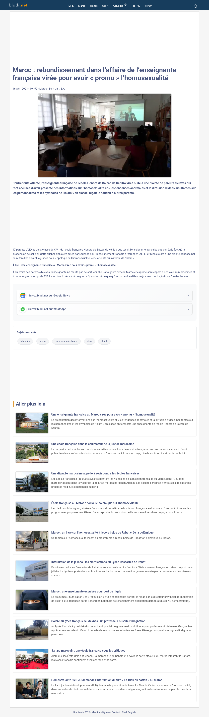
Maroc (81, 5)
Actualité (118, 5)
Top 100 (135, 5)
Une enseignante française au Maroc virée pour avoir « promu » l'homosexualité (103, 415)
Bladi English (129, 713)
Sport (105, 5)
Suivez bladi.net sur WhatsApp (48, 310)
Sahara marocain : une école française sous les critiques (88, 651)
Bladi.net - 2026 (81, 713)
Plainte (104, 342)
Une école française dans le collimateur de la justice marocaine (92, 445)
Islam (89, 342)
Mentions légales (101, 713)
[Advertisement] (104, 38)
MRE (71, 5)
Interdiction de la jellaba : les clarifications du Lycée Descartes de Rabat (98, 563)
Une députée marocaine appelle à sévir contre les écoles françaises (95, 474)
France (94, 5)
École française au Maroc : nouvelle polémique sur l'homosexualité (95, 504)
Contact (116, 713)
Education (25, 342)
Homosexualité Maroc (66, 342)
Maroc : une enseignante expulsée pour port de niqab (86, 592)
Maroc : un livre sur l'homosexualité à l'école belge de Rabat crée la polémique (102, 533)
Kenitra (42, 342)
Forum (148, 5)
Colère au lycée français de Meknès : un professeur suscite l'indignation (98, 622)
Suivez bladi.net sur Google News (50, 296)
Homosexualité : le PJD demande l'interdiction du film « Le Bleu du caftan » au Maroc (106, 681)
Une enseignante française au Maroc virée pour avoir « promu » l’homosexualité (68, 265)
